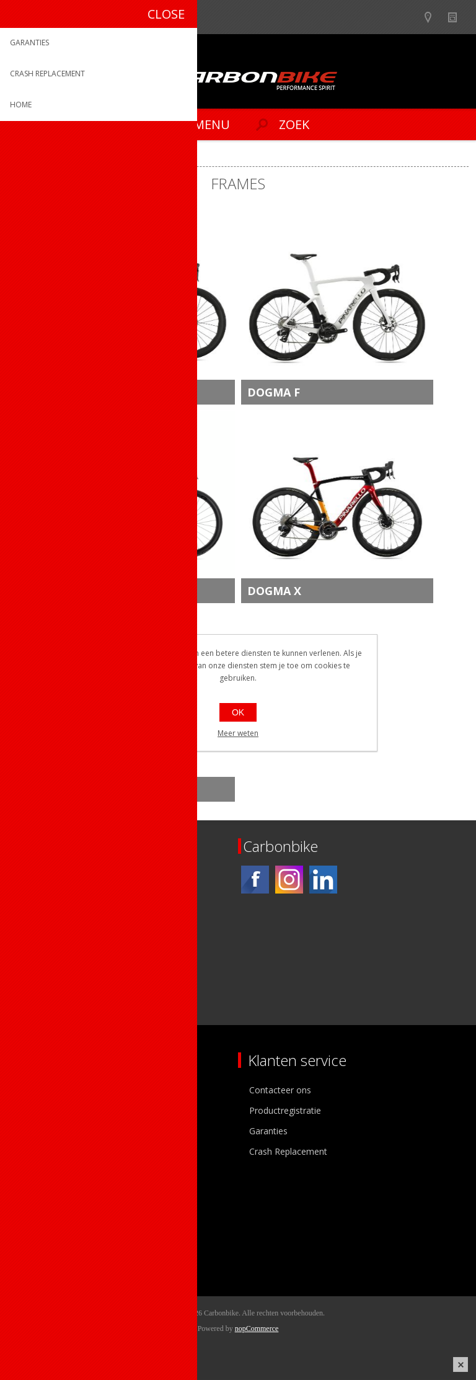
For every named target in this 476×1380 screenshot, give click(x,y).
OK (238, 712)
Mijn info (35, 1211)
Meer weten (238, 733)
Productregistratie (285, 1110)
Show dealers (433, 17)
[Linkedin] (323, 880)
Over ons (35, 1090)
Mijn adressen (45, 1231)
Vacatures (37, 1131)
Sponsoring (40, 1151)
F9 (55, 590)
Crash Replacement (288, 1151)
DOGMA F (273, 392)
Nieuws (458, 17)
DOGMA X (274, 590)
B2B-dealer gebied (409, 17)
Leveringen (39, 1252)
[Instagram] (289, 880)
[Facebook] (255, 880)
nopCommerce (257, 1328)
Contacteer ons (280, 1090)
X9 (56, 789)
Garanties (268, 1131)
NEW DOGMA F (90, 392)
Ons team (37, 1110)
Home (24, 156)
